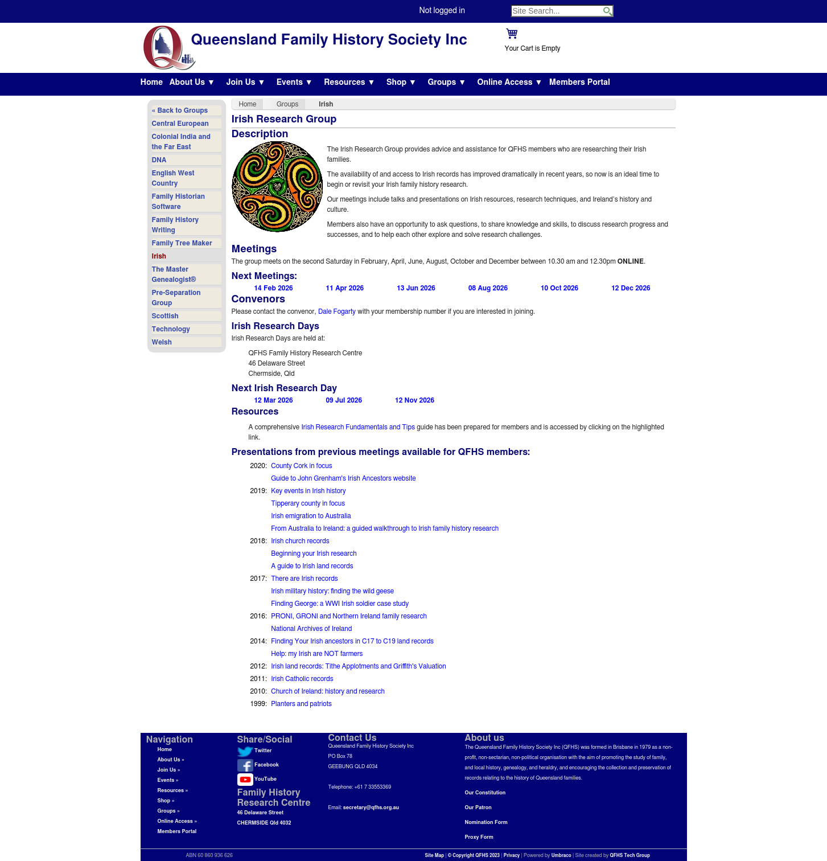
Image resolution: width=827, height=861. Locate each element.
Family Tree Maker (182, 243)
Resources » (173, 790)
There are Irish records (304, 578)
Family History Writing (175, 224)
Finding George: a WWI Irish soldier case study (340, 603)
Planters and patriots (301, 703)
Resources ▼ (349, 83)
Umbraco (561, 856)
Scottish (165, 316)
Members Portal (579, 83)
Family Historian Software (178, 201)
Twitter (254, 750)
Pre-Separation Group (176, 297)
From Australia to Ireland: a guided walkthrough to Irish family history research (385, 528)
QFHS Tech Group (629, 856)
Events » (168, 780)
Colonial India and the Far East (181, 141)
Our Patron (478, 807)
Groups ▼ (446, 83)
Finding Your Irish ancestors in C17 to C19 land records (352, 641)
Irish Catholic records (302, 678)
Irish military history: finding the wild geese (332, 591)
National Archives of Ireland (311, 628)
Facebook (258, 765)
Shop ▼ (401, 83)
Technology (171, 329)
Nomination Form (486, 822)
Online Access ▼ (510, 83)
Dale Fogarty (337, 311)
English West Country (173, 178)
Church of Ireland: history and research (328, 691)
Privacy (512, 856)
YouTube (257, 779)
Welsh (162, 342)
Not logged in (442, 11)
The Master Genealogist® (174, 274)
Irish (159, 256)
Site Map (435, 856)
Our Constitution (485, 793)
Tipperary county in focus (308, 503)
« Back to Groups (180, 110)
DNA (159, 160)
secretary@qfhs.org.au (371, 807)
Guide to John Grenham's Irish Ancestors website (343, 478)
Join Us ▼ (245, 83)
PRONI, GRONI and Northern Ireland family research (349, 616)
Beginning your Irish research (313, 553)
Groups (287, 104)
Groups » (169, 811)
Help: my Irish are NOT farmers (317, 653)
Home (152, 83)
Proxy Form (479, 837)
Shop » (166, 800)
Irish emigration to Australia (311, 515)
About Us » (171, 759)
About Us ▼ (192, 83)
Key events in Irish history (308, 490)
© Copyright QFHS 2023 (474, 856)
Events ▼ (295, 83)
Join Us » (169, 770)
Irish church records (300, 541)
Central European (180, 123)
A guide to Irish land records (312, 566)
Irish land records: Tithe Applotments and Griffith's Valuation (358, 666)
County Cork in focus (301, 465)
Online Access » (178, 821)
